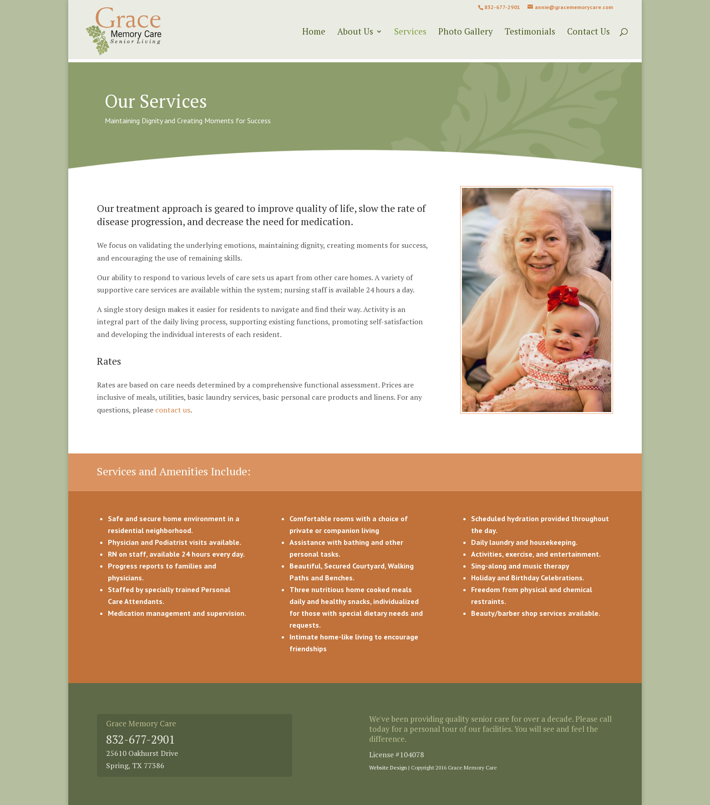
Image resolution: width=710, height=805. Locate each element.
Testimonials (530, 32)
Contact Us (588, 32)
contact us (172, 410)
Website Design (388, 767)
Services (410, 32)
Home (313, 32)
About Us (355, 32)
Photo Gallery (465, 32)
